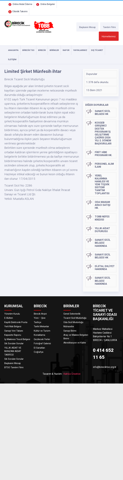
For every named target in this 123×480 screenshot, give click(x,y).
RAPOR (66, 50)
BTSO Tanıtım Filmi (13, 367)
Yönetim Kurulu (12, 313)
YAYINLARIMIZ (80, 50)
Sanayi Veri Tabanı (13, 330)
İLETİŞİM (12, 59)
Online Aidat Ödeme (20, 4)
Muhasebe (68, 326)
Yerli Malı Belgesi (12, 326)
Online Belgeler (45, 4)
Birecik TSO (28, 50)
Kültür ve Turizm (42, 330)
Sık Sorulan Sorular (14, 343)
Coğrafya (38, 352)
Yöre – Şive (39, 318)
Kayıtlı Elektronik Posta (15, 322)
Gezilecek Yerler (42, 339)
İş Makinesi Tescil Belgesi (17, 339)
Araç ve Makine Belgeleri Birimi (75, 337)
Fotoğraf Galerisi (42, 343)
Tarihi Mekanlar (41, 326)
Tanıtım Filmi (109, 27)
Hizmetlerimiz (109, 36)
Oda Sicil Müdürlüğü (73, 322)
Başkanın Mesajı (87, 27)
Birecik (42, 50)
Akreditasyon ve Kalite (74, 342)
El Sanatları (39, 347)
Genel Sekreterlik (71, 313)
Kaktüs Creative (72, 373)
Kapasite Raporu (12, 335)
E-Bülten (8, 318)
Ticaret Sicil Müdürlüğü (74, 318)
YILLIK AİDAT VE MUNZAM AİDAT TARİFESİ (12, 351)
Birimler (54, 50)
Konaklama (39, 335)
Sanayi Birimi (69, 330)
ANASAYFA (13, 50)
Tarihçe (37, 322)
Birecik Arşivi (40, 313)
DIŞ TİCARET (97, 50)
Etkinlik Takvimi (17, 11)
